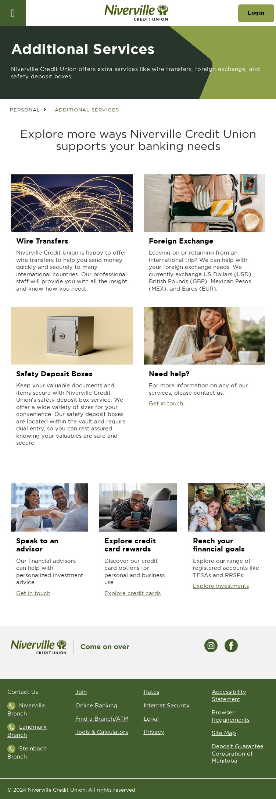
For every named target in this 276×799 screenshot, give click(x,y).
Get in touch (166, 403)
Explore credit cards (132, 593)
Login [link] (256, 13)
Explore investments (221, 585)
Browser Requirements (231, 716)
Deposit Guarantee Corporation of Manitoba (238, 753)
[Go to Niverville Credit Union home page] (136, 13)
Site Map (224, 732)
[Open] (13, 13)
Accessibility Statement (229, 695)
